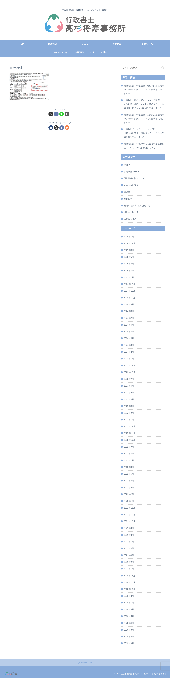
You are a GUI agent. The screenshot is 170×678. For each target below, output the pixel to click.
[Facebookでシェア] (56, 114)
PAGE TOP (85, 663)
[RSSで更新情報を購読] (67, 127)
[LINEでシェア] (61, 114)
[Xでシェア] (50, 114)
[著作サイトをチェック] (50, 127)
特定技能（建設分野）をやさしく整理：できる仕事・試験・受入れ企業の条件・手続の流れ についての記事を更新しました (144, 104)
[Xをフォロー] (56, 127)
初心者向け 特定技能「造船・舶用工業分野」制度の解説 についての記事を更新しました (144, 89)
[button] (67, 114)
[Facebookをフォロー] (61, 127)
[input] (143, 67)
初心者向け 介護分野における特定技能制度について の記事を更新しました (144, 145)
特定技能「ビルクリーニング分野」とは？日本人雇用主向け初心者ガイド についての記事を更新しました (144, 133)
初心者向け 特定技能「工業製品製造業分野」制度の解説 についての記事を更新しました (144, 118)
